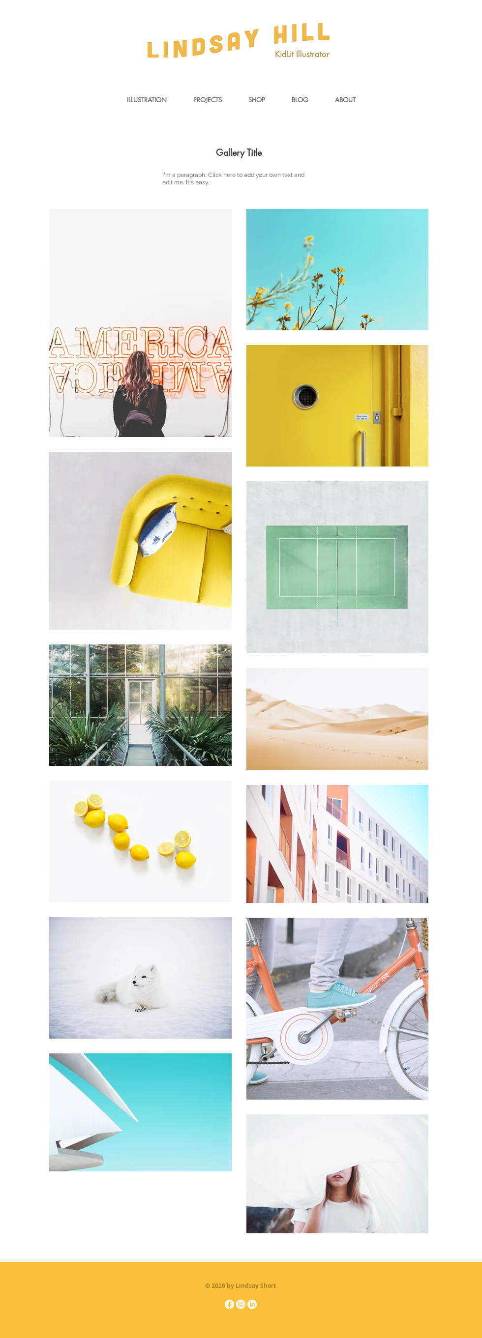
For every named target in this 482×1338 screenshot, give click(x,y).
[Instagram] (240, 1304)
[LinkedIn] (252, 1304)
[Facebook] (229, 1304)
